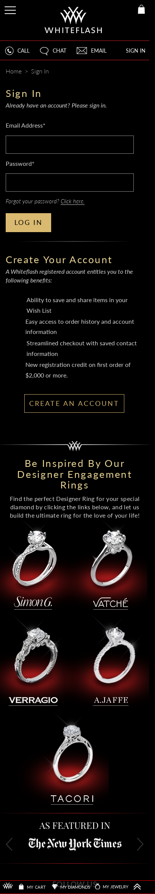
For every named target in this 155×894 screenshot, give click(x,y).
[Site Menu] (11, 9)
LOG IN (28, 222)
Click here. (73, 201)
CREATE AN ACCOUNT (74, 403)
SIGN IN (136, 50)
